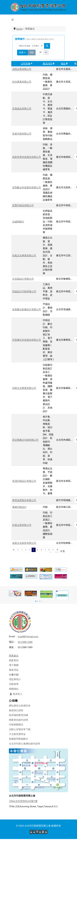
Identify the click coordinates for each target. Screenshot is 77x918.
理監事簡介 (15, 679)
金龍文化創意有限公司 (24, 543)
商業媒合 (13, 655)
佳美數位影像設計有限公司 (26, 309)
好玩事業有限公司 (21, 81)
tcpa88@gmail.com (28, 636)
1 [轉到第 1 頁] (21, 550)
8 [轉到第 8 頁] (49, 550)
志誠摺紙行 (18, 221)
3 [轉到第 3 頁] (29, 550)
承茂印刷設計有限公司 (24, 481)
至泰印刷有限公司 (21, 133)
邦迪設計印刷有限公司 (24, 291)
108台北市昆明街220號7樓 (23, 801)
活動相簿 (13, 684)
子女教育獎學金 (17, 734)
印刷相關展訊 (16, 724)
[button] (35, 601)
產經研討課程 (16, 710)
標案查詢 (13, 660)
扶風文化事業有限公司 (24, 255)
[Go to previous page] (18, 550)
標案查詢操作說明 (18, 720)
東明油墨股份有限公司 (24, 500)
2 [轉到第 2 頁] (25, 550)
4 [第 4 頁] (33, 550)
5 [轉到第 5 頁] (37, 550)
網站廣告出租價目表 (19, 705)
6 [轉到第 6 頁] (41, 550)
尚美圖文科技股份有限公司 (26, 339)
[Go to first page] (13, 550)
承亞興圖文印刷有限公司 (25, 440)
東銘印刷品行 (19, 507)
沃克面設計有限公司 (23, 278)
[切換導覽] (12, 19)
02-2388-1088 (25, 642)
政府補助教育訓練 (18, 715)
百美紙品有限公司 (21, 108)
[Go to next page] (53, 550)
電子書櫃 (13, 665)
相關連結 (13, 689)
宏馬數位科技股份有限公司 (26, 187)
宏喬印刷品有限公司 (23, 205)
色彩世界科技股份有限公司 (26, 157)
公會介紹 (13, 674)
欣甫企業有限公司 (21, 525)
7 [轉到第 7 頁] (45, 550)
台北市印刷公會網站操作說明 (24, 743)
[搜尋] (47, 46)
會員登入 (15, 694)
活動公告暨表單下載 (19, 729)
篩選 (22, 52)
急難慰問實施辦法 (18, 739)
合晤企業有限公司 (21, 69)
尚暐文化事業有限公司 (24, 388)
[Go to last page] (57, 550)
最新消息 (13, 670)
